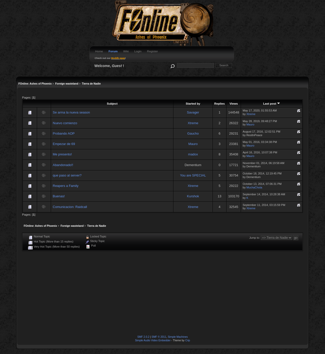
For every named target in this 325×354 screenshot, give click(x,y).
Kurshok (193, 196)
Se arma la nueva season (71, 112)
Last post (271, 103)
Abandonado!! (63, 165)
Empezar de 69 (64, 144)
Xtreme (250, 114)
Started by (193, 103)
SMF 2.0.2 (143, 336)
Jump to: (254, 237)
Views (234, 103)
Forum (113, 51)
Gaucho (193, 133)
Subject (112, 103)
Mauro (250, 124)
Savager (193, 112)
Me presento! (62, 154)
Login (137, 51)
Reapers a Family (65, 186)
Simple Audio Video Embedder (153, 340)
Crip (187, 340)
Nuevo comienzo (65, 123)
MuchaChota (254, 187)
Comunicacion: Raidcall (70, 207)
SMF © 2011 (159, 336)
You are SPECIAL (193, 175)
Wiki (126, 51)
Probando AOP (64, 133)
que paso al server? (67, 175)
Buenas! (59, 196)
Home (99, 51)
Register (152, 51)
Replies (219, 103)
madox (193, 154)
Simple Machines (178, 336)
